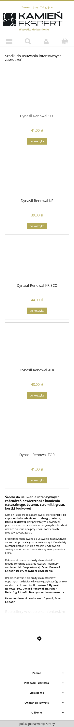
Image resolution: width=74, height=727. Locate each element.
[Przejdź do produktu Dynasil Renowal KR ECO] (37, 262)
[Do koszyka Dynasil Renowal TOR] (37, 480)
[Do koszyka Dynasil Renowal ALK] (37, 395)
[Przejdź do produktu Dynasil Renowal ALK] (37, 347)
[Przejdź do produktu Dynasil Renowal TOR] (37, 431)
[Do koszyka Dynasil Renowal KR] (37, 226)
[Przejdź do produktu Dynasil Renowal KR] (37, 177)
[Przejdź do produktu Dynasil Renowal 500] (37, 92)
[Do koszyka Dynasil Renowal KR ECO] (37, 311)
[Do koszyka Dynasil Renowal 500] (37, 141)
